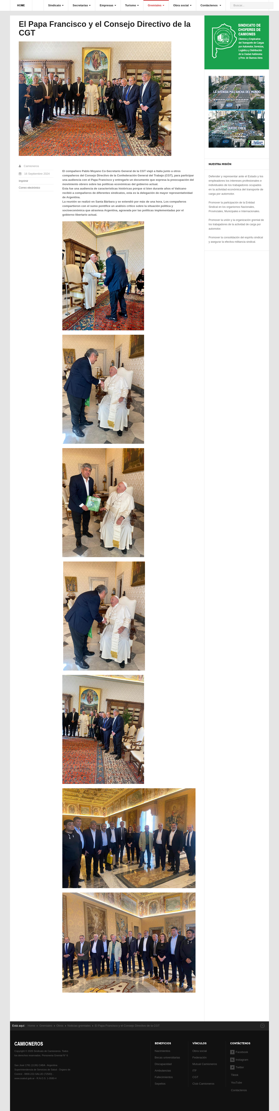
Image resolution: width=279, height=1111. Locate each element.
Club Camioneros (203, 1083)
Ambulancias (163, 1070)
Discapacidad (163, 1064)
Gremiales (156, 5)
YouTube (236, 1082)
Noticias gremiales (79, 1025)
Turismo (132, 5)
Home (31, 1025)
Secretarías (82, 5)
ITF (194, 1070)
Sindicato (56, 5)
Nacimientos (162, 1051)
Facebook (239, 1052)
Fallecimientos (164, 1077)
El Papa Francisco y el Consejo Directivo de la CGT (105, 28)
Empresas (108, 5)
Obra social (182, 5)
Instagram (239, 1059)
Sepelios (160, 1083)
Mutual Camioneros (204, 1064)
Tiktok (234, 1075)
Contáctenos (211, 5)
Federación (199, 1057)
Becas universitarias (167, 1057)
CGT (195, 1077)
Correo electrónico (29, 187)
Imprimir (23, 181)
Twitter (237, 1067)
